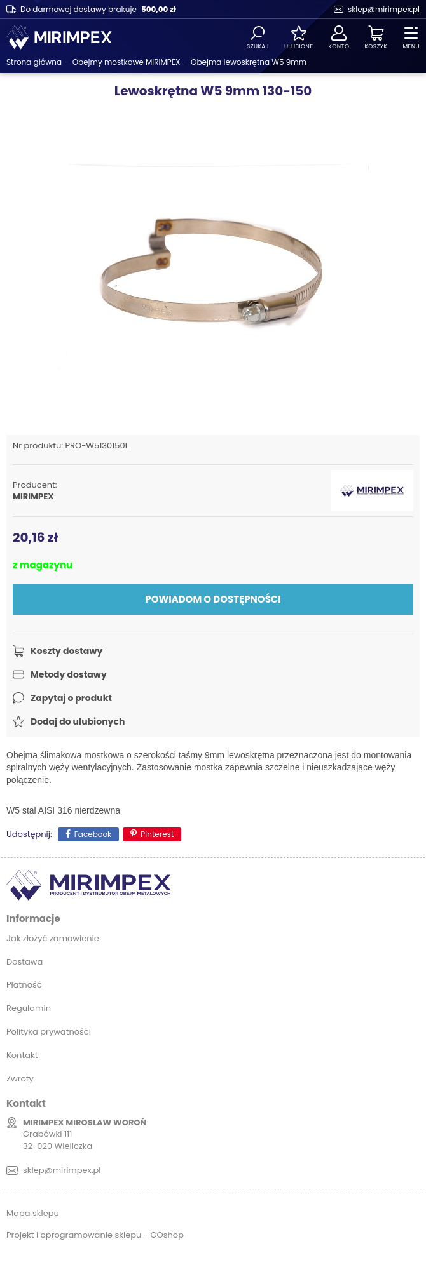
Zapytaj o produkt (71, 698)
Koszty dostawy (66, 651)
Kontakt (22, 1055)
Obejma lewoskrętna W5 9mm (248, 62)
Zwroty (20, 1079)
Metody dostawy (69, 674)
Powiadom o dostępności (212, 599)
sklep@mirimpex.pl (384, 9)
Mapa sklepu (32, 1213)
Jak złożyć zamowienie (52, 938)
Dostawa (24, 962)
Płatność (24, 985)
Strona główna (34, 62)
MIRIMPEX (33, 496)
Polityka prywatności (48, 1032)
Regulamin (28, 1008)
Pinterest (157, 834)
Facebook (93, 834)
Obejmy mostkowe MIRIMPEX (126, 62)
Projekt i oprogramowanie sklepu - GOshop (95, 1235)
